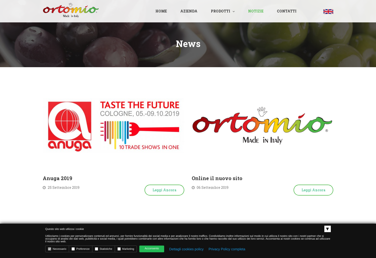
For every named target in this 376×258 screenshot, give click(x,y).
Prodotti (220, 11)
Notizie (255, 11)
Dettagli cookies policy (186, 249)
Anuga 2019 (57, 178)
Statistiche (103, 249)
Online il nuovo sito (217, 178)
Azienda (188, 11)
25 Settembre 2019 (61, 187)
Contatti (287, 11)
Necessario (57, 249)
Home (161, 11)
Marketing (125, 249)
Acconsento (152, 248)
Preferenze (81, 249)
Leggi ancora (164, 190)
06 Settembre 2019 (210, 187)
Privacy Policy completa (227, 249)
